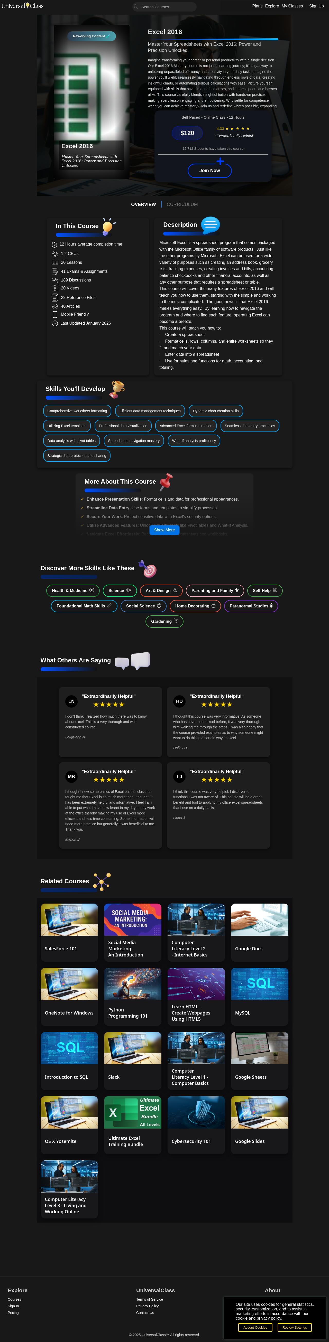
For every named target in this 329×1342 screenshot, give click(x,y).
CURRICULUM (182, 204)
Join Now (209, 170)
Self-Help (265, 590)
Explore (272, 6)
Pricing (13, 1313)
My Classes (292, 6)
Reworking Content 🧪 (91, 36)
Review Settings (294, 1327)
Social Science (143, 605)
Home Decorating (195, 605)
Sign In (13, 1306)
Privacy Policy (147, 1306)
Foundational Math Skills (84, 605)
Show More (164, 530)
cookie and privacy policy (258, 1318)
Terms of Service (149, 1299)
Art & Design (161, 590)
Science (119, 590)
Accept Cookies (255, 1327)
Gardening (164, 621)
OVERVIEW (143, 204)
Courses (14, 1299)
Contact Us (145, 1313)
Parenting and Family (215, 590)
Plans (257, 6)
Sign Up (316, 6)
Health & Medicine (73, 590)
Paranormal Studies (251, 605)
